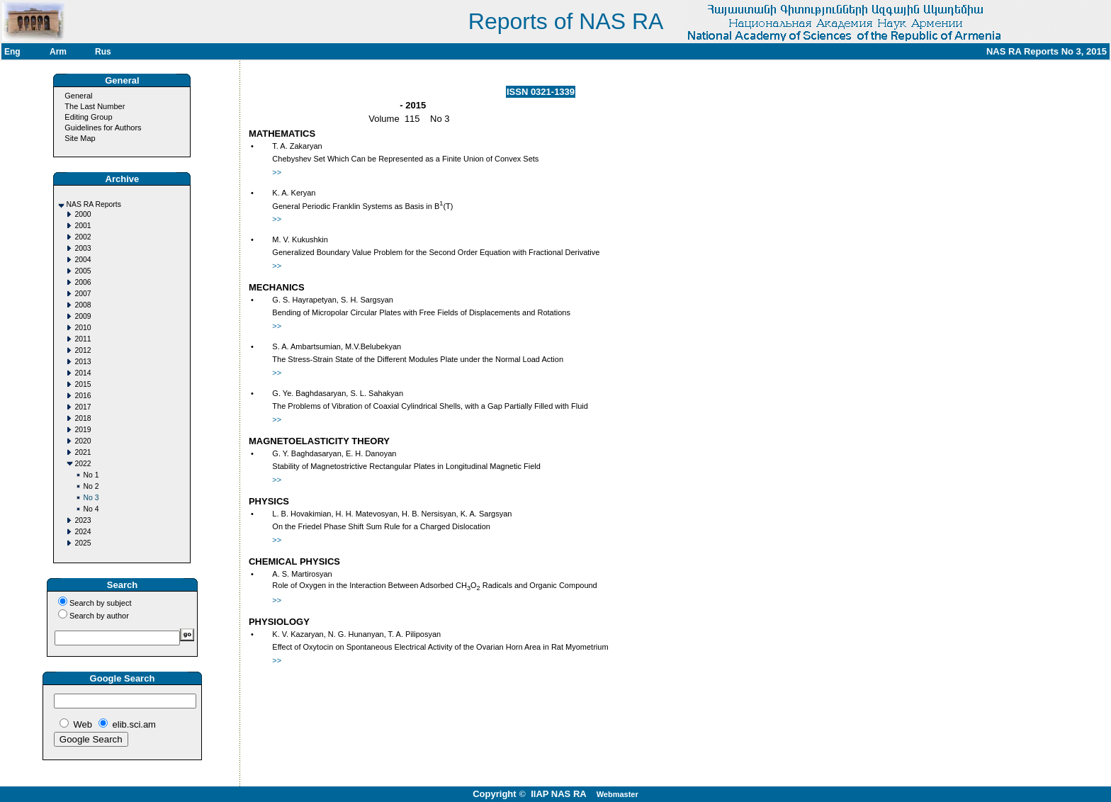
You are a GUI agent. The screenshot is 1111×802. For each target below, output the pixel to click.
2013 (82, 362)
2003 (82, 248)
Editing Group (88, 117)
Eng (12, 52)
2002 (82, 237)
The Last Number (94, 106)
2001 (82, 226)
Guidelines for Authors (102, 127)
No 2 (90, 486)
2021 (82, 452)
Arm (58, 52)
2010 (82, 328)
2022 (82, 464)
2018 (82, 418)
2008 (82, 305)
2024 (82, 532)
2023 (82, 520)
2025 (82, 543)
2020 (82, 441)
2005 (82, 271)
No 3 (90, 498)
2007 (82, 294)
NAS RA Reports (93, 204)
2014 (82, 373)
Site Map (79, 138)
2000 (82, 214)
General (78, 95)
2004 (82, 260)
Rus (103, 52)
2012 (82, 350)
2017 (82, 407)
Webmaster (617, 794)
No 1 (90, 475)
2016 (82, 396)
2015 (82, 384)
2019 (82, 430)
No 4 (90, 509)
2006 (82, 282)
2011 (82, 339)
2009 (82, 316)
